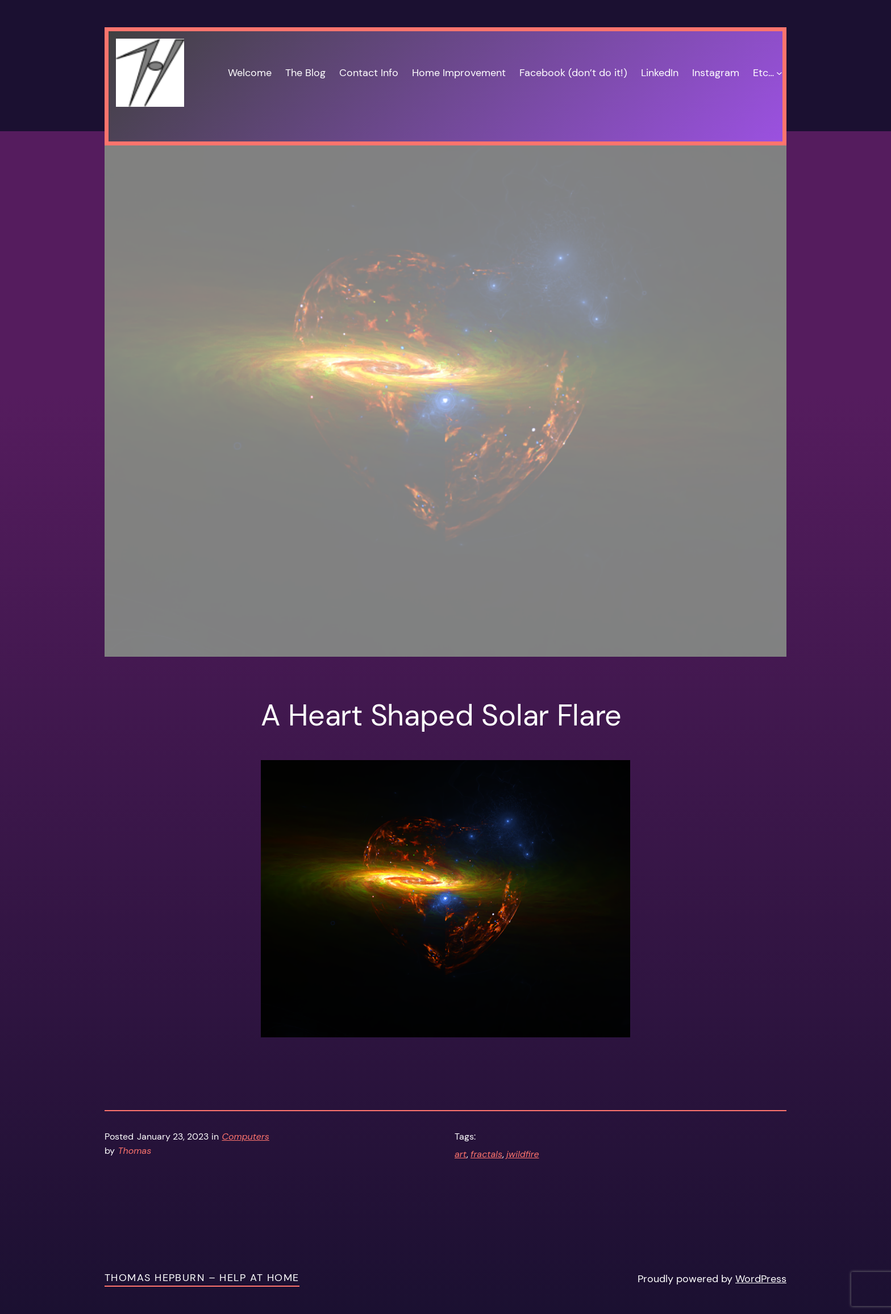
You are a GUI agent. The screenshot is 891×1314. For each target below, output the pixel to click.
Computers (245, 1136)
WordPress (760, 1279)
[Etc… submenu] (779, 73)
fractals (486, 1154)
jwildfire (522, 1154)
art (461, 1154)
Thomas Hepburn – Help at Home (202, 1277)
